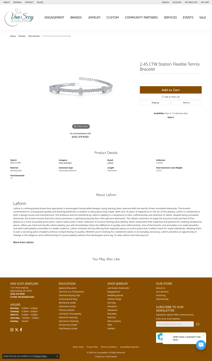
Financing (161, 295)
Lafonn (110, 163)
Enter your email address (168, 318)
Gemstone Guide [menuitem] (67, 306)
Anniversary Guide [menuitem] (68, 324)
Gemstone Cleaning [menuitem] (68, 321)
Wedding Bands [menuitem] (115, 295)
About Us (160, 288)
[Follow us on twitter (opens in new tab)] (16, 330)
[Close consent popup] (57, 356)
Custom (113, 17)
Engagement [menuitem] (113, 291)
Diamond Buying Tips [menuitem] (69, 295)
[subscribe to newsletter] (198, 324)
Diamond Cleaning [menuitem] (68, 317)
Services (170, 17)
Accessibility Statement (129, 347)
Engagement (54, 17)
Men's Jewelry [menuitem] (114, 321)
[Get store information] (22, 297)
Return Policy (78, 347)
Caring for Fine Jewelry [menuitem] (70, 313)
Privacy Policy (92, 347)
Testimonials (162, 299)
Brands (76, 17)
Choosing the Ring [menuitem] (68, 299)
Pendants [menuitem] (112, 306)
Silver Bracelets (34, 36)
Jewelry (94, 17)
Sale (202, 17)
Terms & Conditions (109, 347)
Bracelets (22, 36)
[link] (6, 2)
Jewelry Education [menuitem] (67, 288)
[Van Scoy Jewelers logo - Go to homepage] (20, 17)
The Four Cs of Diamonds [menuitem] (71, 291)
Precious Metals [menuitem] (66, 310)
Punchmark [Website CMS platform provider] (111, 356)
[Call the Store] (17, 293)
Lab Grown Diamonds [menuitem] (118, 288)
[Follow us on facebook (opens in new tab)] (21, 330)
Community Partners (141, 17)
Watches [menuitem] (111, 317)
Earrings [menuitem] (111, 302)
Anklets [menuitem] (111, 328)
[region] (81, 86)
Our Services (162, 291)
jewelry (13, 36)
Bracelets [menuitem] (112, 313)
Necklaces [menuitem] (112, 310)
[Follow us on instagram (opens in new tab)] (11, 330)
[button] (165, 2)
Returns (186, 103)
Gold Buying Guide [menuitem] (68, 328)
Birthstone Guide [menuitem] (67, 302)
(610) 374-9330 (80, 136)
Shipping (155, 103)
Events (188, 17)
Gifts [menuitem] (109, 324)
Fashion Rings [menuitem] (114, 299)
